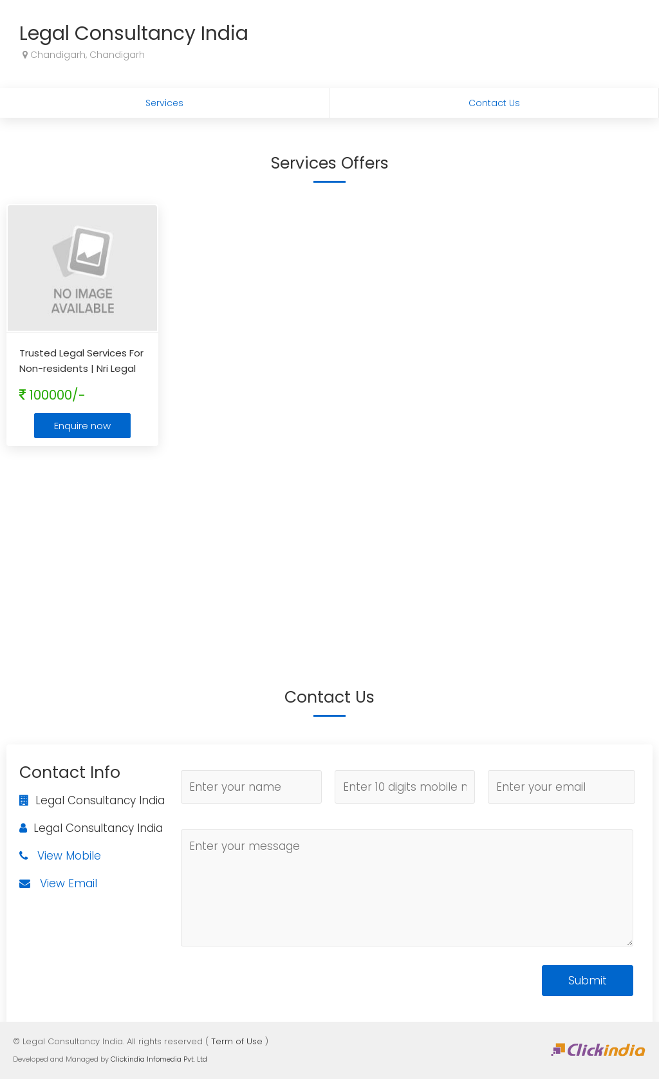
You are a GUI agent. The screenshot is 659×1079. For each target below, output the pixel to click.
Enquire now (82, 425)
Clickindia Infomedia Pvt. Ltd (159, 1059)
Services (164, 103)
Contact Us (494, 103)
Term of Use (237, 1041)
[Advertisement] (329, 549)
